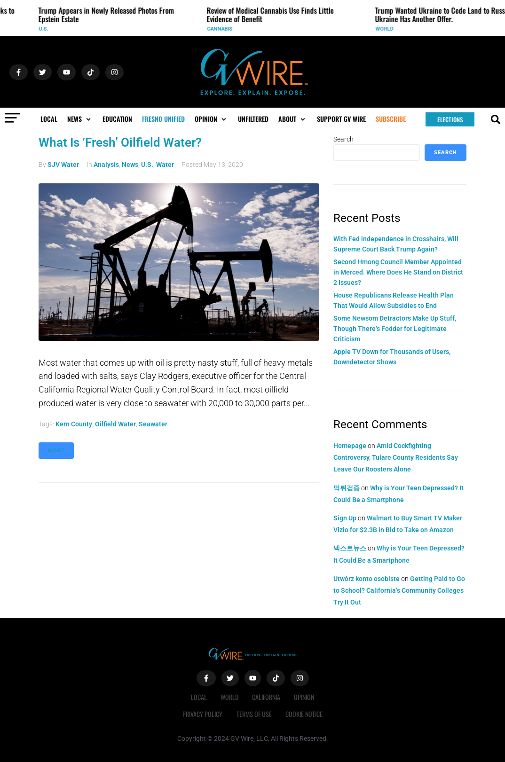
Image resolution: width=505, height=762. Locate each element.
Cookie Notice (304, 714)
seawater (153, 424)
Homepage (349, 445)
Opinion (305, 697)
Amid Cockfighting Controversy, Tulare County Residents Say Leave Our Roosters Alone (395, 457)
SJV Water (63, 164)
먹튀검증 (346, 488)
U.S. (46, 29)
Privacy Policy (202, 714)
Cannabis (222, 29)
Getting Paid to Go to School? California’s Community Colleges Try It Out (399, 590)
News (130, 164)
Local (198, 697)
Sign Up (344, 518)
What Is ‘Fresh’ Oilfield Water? (120, 142)
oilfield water (115, 424)
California (266, 697)
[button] (79, 119)
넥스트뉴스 (349, 548)
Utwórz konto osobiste (366, 578)
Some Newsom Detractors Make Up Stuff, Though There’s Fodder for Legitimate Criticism (394, 328)
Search (343, 139)
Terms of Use (254, 714)
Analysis (106, 164)
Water (165, 164)
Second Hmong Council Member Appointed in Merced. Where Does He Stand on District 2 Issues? (398, 272)
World (387, 29)
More (56, 451)
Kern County (73, 424)
